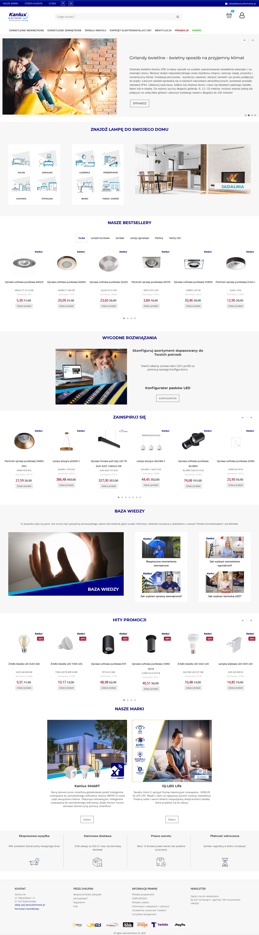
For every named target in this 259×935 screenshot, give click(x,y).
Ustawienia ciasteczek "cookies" (149, 910)
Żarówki (120, 238)
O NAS (52, 3)
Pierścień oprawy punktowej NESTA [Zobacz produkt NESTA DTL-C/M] (150, 282)
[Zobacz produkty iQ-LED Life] (171, 819)
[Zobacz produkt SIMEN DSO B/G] (23, 442)
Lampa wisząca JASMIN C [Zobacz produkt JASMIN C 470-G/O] (66, 461)
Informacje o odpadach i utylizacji (150, 906)
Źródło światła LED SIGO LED (193, 663)
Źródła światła (95, 30)
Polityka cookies (140, 902)
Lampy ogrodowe (139, 238)
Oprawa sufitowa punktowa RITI (108, 663)
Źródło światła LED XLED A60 (24, 663)
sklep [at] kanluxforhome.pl (30, 904)
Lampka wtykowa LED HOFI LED (235, 663)
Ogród (196, 30)
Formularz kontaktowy (27, 908)
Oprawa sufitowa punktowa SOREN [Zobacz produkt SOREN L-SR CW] (193, 282)
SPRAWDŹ (140, 103)
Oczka (81, 238)
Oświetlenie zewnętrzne (64, 30)
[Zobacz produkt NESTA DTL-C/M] (150, 263)
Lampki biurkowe (100, 238)
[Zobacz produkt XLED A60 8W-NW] (23, 645)
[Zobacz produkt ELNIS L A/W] (235, 263)
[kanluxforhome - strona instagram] (71, 3)
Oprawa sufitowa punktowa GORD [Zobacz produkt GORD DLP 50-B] (235, 461)
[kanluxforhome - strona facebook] (63, 3)
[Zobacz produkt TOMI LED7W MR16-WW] (65, 645)
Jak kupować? (80, 898)
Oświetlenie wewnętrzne (26, 30)
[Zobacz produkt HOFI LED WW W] (235, 645)
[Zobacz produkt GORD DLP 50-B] (235, 442)
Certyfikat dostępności (144, 914)
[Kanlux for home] (18, 16)
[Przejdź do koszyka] (229, 15)
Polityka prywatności (143, 894)
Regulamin (79, 902)
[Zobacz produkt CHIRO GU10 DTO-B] (150, 645)
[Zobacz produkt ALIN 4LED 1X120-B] (108, 442)
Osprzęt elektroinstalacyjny (131, 30)
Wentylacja (163, 30)
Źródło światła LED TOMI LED (66, 663)
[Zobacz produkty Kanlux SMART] (87, 819)
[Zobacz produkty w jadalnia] (193, 168)
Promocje (182, 30)
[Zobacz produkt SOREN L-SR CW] (192, 263)
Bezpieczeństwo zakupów (87, 894)
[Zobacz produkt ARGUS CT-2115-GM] (23, 263)
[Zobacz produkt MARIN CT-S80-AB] (65, 263)
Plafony (159, 238)
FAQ (75, 906)
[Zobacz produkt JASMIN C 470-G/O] (65, 442)
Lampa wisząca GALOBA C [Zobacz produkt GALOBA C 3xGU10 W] (151, 461)
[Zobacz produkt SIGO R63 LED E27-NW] (192, 645)
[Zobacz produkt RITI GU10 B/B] (108, 645)
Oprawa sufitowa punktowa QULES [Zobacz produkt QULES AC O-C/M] (109, 282)
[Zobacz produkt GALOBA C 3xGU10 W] (150, 442)
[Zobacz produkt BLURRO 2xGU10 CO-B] (192, 442)
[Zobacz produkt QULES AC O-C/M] (108, 263)
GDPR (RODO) (139, 898)
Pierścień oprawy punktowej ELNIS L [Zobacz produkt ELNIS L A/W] (235, 282)
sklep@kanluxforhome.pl (242, 3)
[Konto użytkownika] (244, 15)
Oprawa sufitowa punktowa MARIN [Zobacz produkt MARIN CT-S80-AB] (66, 282)
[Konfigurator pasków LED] (167, 398)
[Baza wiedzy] (66, 563)
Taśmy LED (175, 238)
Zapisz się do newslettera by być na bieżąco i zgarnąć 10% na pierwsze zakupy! (215, 900)
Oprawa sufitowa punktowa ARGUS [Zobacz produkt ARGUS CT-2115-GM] (24, 282)
